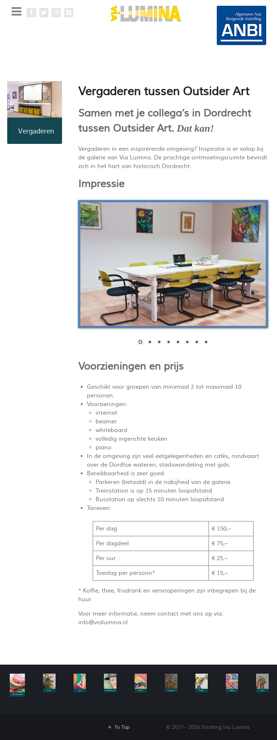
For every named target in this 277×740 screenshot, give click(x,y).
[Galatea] (241, 25)
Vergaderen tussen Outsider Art (163, 91)
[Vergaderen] (171, 682)
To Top (118, 727)
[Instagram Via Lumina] (56, 12)
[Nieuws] (49, 682)
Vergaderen (36, 131)
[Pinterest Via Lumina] (69, 12)
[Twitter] (44, 12)
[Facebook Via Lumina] (31, 12)
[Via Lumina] (146, 13)
